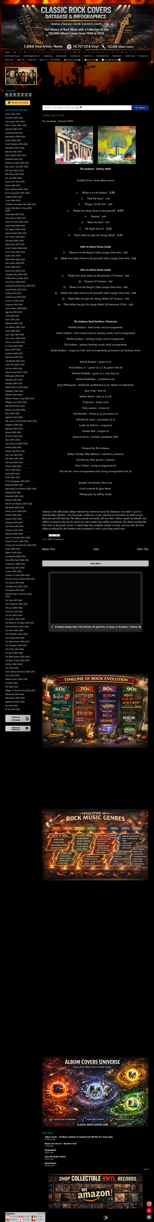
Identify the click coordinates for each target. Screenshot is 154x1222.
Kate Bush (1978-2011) (14, 357)
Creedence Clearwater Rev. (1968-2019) (20, 204)
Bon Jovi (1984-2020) (13, 178)
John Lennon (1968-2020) (15, 338)
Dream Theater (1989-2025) (16, 248)
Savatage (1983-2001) (14, 523)
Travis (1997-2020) (12, 676)
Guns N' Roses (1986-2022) (16, 308)
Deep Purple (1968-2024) (15, 226)
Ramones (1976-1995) (13, 500)
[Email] (149, 1217)
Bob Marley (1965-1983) (14, 174)
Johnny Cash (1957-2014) (15, 342)
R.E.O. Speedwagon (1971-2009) (17, 481)
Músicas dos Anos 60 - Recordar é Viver (61, 1144)
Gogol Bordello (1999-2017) (15, 290)
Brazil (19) (32, 60)
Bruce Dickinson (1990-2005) (16, 189)
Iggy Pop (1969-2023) (13, 312)
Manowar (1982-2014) (13, 383)
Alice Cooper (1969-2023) (15, 122)
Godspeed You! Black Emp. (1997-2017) (20, 286)
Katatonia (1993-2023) (14, 353)
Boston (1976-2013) (12, 186)
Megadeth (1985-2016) (14, 391)
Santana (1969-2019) (13, 519)
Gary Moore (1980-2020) (15, 282)
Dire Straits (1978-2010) (15, 237)
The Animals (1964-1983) (14, 583)
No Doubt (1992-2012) (14, 436)
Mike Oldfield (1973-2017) (15, 406)
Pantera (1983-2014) (13, 447)
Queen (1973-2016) (12, 474)
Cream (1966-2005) (12, 201)
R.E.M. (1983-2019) (12, 477)
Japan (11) (43, 60)
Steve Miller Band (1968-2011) (17, 560)
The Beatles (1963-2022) (15, 590)
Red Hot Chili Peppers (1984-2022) (18, 504)
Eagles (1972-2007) (12, 256)
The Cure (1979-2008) (13, 608)
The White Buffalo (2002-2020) (17, 657)
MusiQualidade (50, 1150)
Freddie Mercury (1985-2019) (16, 278)
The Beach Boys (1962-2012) (16, 587)
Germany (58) (61, 56)
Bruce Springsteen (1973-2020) (17, 193)
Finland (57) (117, 56)
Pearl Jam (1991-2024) (14, 455)
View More (95, 563)
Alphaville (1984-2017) (13, 129)
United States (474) (12, 56)
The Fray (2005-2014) (13, 615)
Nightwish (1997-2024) (14, 429)
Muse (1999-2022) (12, 414)
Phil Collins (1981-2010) (14, 459)
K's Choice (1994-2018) (14, 346)
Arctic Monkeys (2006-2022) (16, 144)
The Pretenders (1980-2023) (16, 634)
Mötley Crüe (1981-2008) (15, 410)
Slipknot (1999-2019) (13, 553)
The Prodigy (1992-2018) (14, 638)
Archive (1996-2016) (13, 140)
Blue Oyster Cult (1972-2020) (16, 167)
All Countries (55, 60)
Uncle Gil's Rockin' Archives (55, 1157)
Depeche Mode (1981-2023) (16, 233)
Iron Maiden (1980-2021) (15, 327)
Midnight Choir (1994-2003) (16, 402)
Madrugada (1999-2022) (14, 376)
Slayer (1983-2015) (12, 549)
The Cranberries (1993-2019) (16, 604)
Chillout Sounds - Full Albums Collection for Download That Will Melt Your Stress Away (79, 1137)
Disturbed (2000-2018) (14, 241)
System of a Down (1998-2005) (17, 575)
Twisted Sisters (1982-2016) (16, 679)
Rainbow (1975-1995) (13, 493)
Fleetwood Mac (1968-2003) (16, 274)
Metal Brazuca (50, 1163)
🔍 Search (140, 108)
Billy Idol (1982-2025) (13, 152)
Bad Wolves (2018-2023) (14, 148)
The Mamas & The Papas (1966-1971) (19, 623)
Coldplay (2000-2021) (13, 197)
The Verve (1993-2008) (14, 653)
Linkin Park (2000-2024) (14, 365)
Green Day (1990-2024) (14, 301)
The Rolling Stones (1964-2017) (17, 642)
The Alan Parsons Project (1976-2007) (20, 579)
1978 (50, 539)
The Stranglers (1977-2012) (15, 645)
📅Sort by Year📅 (91, 60)
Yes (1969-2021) (11, 706)
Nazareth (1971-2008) (13, 417)
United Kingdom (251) (31, 56)
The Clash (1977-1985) (13, 600)
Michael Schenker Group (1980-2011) (19, 399)
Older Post (143, 549)
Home (7, 52)
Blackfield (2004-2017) (14, 159)
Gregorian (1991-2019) (14, 305)
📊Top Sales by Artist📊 (111, 60)
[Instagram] (149, 1203)
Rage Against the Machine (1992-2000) (20, 489)
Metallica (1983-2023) (13, 395)
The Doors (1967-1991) (13, 612)
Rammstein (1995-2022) (14, 496)
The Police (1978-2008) (14, 630)
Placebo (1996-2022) (13, 466)
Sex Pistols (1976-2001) (14, 526)
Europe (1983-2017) (12, 267)
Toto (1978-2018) (11, 668)
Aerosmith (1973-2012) (14, 118)
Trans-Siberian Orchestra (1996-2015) (20, 672)
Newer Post (48, 549)
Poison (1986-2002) (13, 470)
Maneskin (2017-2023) (14, 380)
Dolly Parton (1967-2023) (15, 244)
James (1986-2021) (12, 331)
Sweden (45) (130, 56)
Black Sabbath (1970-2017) (15, 155)
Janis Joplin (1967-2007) (14, 335)
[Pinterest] (149, 1210)
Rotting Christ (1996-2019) (15, 511)
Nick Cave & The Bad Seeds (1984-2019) (21, 421)
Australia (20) (75, 56)
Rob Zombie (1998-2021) (14, 508)
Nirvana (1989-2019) (13, 432)
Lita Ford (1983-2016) (13, 368)
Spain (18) (21, 60)
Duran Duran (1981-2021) (15, 252)
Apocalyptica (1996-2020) (15, 137)
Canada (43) (48, 56)
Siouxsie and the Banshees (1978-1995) (20, 545)
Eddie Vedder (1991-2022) (15, 260)
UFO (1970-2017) (11, 687)
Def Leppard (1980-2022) (15, 229)
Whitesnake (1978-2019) (14, 694)
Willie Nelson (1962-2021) (15, 698)
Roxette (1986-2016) (13, 515)
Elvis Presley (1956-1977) (14, 263)
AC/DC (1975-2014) (12, 114)
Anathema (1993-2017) (14, 133)
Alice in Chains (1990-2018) (15, 125)
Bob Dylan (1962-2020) (14, 171)
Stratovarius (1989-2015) (15, 564)
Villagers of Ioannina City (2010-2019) (20, 691)
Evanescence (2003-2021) (15, 271)
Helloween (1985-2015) (14, 323)
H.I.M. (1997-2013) (12, 316)
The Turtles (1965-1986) (14, 649)
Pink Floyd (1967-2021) (14, 462)
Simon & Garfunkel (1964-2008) (17, 538)
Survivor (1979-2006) (13, 571)
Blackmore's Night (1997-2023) (17, 163)
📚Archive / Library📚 (72, 60)
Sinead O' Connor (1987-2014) (16, 541)
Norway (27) (143, 56)
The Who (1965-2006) (13, 664)
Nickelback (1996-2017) (14, 425)
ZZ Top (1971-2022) (12, 709)
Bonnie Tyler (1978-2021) (15, 182)
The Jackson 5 (58, 539)
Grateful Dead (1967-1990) (15, 297)
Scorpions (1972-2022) (14, 530)
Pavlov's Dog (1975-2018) (15, 451)
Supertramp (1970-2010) (14, 568)
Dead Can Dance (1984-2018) (16, 222)
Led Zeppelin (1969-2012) (15, 361)
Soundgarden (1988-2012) (15, 556)
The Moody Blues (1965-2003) (17, 627)
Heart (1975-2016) (12, 320)
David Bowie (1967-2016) (14, 214)
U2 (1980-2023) (11, 683)
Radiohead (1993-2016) (14, 485)
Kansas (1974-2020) (13, 350)
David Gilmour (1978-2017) (15, 218)
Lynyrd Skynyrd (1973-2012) (16, 372)
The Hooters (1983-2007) (15, 619)
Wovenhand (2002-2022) (14, 702)
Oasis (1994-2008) (12, 440)
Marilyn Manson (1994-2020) (16, 387)
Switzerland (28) (102, 56)
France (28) (9, 60)
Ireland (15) (88, 56)
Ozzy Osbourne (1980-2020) (16, 444)
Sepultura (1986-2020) (14, 534)
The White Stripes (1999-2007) (17, 660)
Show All (146, 1169)
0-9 (14, 52)
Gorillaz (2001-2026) (13, 293)
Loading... (95, 987)
